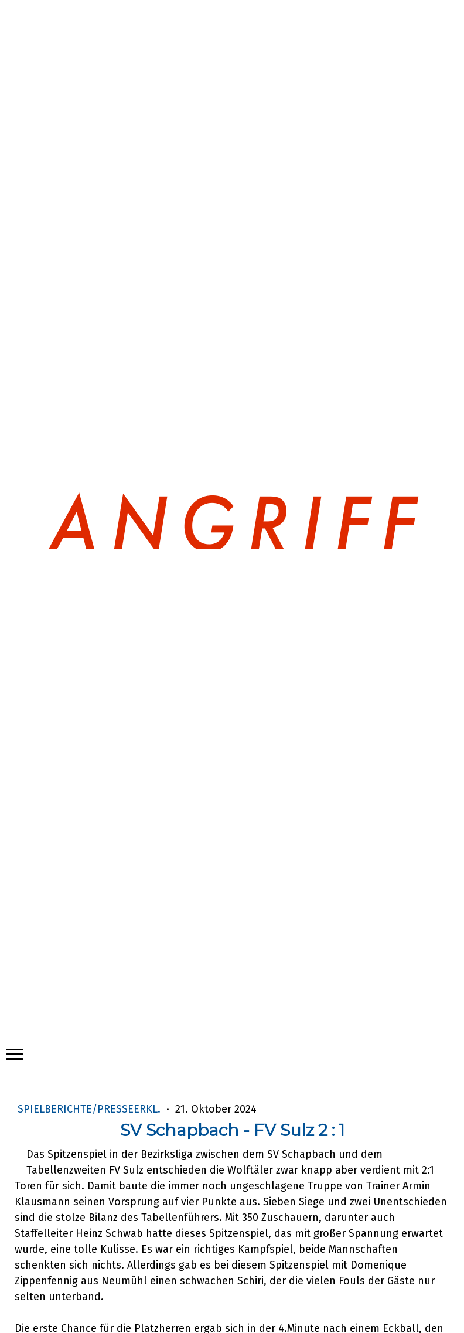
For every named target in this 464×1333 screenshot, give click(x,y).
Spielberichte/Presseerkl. (90, 1109)
